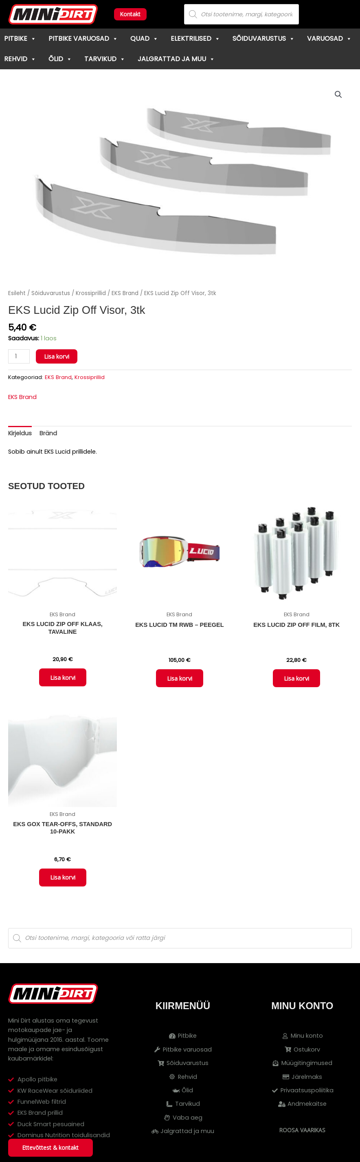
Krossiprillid (91, 293)
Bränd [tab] (48, 433)
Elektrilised (195, 38)
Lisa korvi (56, 356)
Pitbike (20, 38)
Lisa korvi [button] (62, 678)
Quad (144, 38)
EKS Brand (125, 293)
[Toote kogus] (19, 356)
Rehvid (20, 59)
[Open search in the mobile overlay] (241, 14)
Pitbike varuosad (83, 38)
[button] (338, 94)
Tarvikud (104, 59)
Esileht (17, 293)
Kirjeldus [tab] (20, 433)
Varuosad (329, 38)
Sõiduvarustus (264, 38)
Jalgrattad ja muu (176, 59)
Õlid (60, 59)
